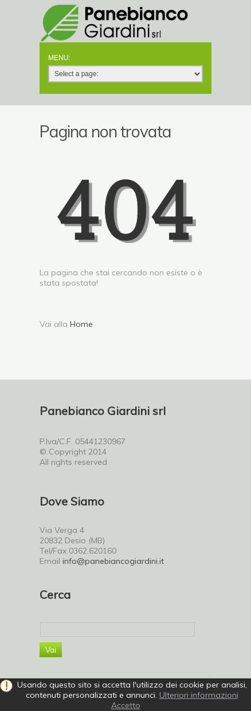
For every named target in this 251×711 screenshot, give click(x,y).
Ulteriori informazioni (198, 695)
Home (81, 324)
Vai (50, 649)
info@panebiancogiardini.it (113, 561)
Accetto (125, 705)
